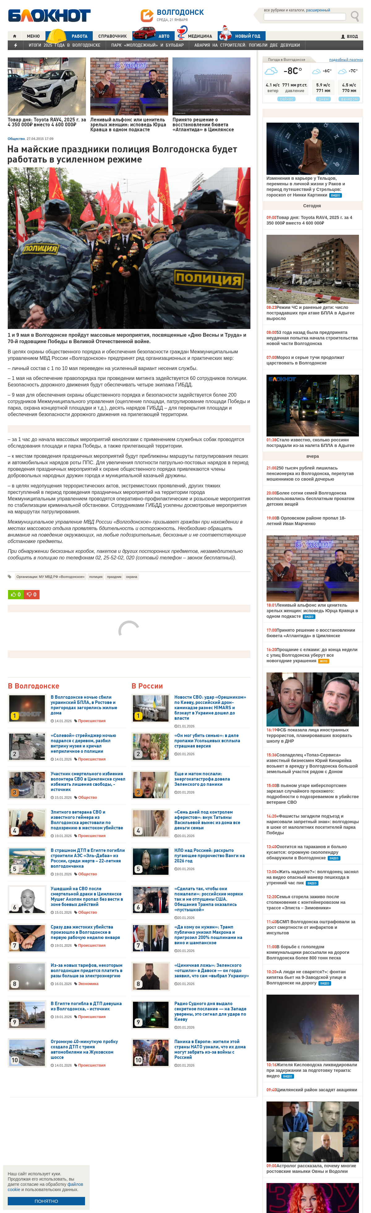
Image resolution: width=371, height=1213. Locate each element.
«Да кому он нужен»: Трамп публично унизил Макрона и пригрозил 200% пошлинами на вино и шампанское (208, 935)
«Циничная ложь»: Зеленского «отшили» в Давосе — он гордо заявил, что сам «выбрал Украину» (211, 970)
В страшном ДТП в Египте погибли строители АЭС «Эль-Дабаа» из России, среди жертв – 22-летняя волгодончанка (88, 858)
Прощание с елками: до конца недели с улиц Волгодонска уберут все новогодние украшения (312, 655)
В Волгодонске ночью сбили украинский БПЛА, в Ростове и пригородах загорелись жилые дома (84, 705)
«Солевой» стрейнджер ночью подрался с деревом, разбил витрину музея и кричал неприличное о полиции (83, 743)
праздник (114, 577)
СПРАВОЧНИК (112, 36)
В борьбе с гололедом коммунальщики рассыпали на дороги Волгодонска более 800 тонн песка (308, 952)
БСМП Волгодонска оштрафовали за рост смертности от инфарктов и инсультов (311, 927)
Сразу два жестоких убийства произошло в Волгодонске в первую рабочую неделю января (85, 932)
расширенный (318, 10)
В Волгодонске (33, 686)
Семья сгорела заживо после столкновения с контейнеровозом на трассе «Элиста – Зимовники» (306, 902)
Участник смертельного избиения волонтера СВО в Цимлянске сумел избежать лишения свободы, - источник (88, 781)
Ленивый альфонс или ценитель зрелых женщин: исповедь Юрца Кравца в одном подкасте (312, 611)
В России (147, 686)
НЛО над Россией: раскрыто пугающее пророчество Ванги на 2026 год (209, 856)
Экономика (88, 984)
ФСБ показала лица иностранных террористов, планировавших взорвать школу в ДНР (309, 735)
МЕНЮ (33, 36)
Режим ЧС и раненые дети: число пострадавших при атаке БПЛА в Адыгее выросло (310, 313)
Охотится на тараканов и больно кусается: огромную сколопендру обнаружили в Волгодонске (307, 852)
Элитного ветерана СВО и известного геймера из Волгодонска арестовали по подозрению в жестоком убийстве (87, 820)
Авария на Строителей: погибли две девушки (247, 45)
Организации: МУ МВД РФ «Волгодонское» (51, 577)
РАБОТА (66, 36)
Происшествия (91, 721)
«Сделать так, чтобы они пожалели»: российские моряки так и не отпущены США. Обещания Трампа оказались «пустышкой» (208, 899)
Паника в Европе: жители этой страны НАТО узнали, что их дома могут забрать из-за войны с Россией (210, 1049)
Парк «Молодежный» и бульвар (147, 45)
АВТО (150, 36)
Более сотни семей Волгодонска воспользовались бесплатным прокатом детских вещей (310, 499)
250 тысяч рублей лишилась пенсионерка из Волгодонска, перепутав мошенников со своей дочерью (310, 473)
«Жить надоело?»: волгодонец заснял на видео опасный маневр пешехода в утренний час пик (313, 877)
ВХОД (349, 36)
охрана (131, 577)
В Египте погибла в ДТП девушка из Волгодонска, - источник (86, 1006)
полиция (96, 577)
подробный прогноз (346, 59)
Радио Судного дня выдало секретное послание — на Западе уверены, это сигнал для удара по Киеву (210, 1011)
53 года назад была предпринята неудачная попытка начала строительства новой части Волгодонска (312, 338)
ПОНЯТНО (46, 1201)
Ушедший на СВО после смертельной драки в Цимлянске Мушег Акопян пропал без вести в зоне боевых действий (87, 896)
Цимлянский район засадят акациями (316, 1089)
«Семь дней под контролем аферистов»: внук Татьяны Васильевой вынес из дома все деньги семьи (207, 820)
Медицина (194, 35)
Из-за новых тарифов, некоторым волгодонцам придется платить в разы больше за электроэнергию (86, 970)
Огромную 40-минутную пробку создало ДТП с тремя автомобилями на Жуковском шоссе (84, 1049)
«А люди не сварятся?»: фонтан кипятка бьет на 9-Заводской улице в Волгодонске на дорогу (306, 977)
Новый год (239, 35)
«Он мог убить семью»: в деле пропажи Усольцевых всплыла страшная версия (207, 741)
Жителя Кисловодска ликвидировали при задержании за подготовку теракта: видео (312, 1070)
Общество (16, 139)
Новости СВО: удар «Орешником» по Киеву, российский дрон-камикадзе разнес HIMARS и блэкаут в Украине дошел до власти (210, 707)
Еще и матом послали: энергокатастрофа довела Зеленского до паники (202, 779)
